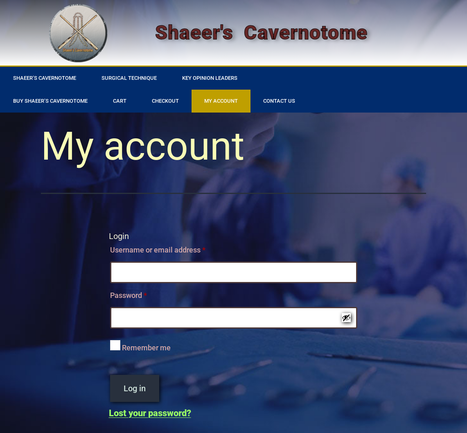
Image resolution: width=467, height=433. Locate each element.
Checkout (165, 101)
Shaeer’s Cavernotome (44, 78)
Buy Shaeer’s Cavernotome (50, 101)
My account (221, 101)
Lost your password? (150, 413)
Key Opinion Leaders (209, 78)
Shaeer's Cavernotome (261, 32)
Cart (119, 101)
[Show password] (346, 317)
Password (143, 294)
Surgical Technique (129, 78)
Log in (135, 388)
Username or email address (172, 248)
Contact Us (279, 101)
